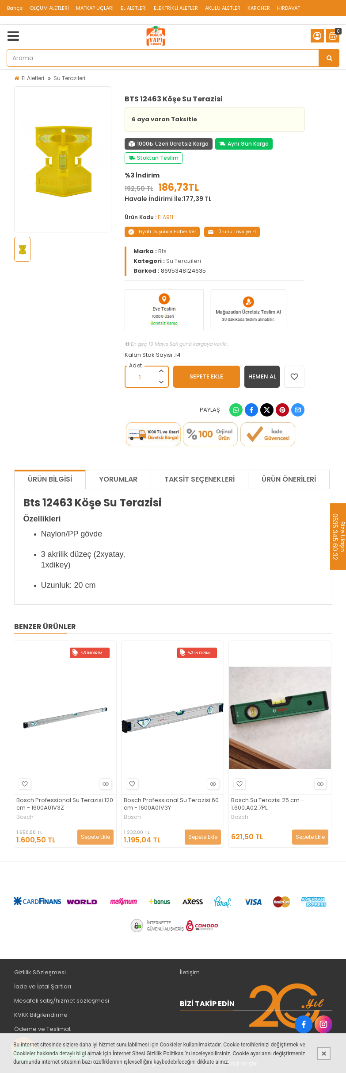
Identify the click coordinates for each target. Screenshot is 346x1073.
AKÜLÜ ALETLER (222, 8)
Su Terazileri (69, 78)
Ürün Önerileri (289, 479)
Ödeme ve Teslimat (42, 1029)
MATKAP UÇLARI (95, 8)
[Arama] (329, 58)
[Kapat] (324, 1053)
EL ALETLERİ (134, 8)
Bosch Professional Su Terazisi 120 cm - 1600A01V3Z (64, 804)
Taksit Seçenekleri (199, 479)
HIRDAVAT (288, 8)
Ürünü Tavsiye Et (232, 231)
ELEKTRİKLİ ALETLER (176, 8)
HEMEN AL (262, 376)
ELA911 (165, 217)
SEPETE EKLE (206, 376)
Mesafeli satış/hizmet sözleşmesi (61, 1000)
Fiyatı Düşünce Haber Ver (162, 231)
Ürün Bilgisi (50, 479)
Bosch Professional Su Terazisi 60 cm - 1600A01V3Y (171, 804)
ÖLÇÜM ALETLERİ (49, 8)
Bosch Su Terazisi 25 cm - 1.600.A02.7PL (267, 804)
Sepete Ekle (95, 837)
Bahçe (15, 8)
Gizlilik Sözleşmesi (40, 972)
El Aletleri (33, 78)
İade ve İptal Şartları (42, 986)
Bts (162, 251)
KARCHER (258, 8)
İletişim (190, 972)
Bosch (25, 817)
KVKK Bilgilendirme (41, 1015)
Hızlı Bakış (104, 784)
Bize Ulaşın (342, 536)
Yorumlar (118, 479)
